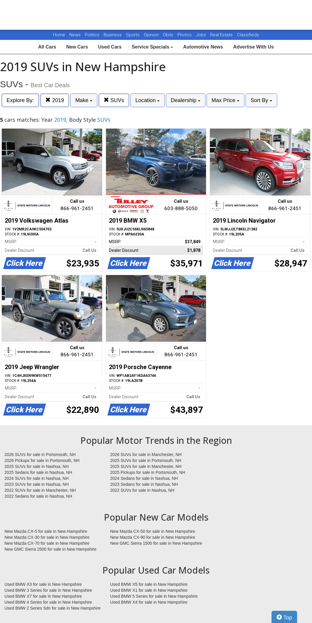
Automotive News (203, 46)
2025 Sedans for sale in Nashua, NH (38, 472)
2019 (54, 100)
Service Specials (152, 46)
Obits (168, 35)
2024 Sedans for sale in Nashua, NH (144, 478)
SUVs (114, 100)
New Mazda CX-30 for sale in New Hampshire (47, 537)
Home (59, 35)
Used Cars (109, 46)
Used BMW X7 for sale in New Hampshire (43, 596)
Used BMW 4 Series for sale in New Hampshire (48, 602)
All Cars (47, 46)
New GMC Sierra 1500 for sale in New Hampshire (156, 543)
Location (147, 100)
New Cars (77, 46)
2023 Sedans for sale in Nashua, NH (144, 484)
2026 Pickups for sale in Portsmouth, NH (41, 460)
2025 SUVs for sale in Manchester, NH (146, 466)
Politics (92, 35)
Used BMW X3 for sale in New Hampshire (43, 584)
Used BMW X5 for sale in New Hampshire (149, 584)
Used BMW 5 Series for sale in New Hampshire (154, 596)
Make (83, 100)
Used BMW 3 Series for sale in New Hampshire (48, 590)
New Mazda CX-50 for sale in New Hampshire (152, 531)
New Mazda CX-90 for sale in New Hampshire (152, 537)
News (75, 35)
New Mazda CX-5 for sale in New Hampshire (45, 531)
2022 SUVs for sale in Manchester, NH (40, 490)
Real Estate (222, 35)
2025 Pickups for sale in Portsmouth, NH (147, 472)
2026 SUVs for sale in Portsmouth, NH (40, 454)
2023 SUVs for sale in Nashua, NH (36, 484)
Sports (133, 35)
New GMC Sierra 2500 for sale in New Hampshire (50, 549)
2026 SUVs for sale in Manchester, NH (146, 454)
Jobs (201, 35)
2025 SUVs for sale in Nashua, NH (36, 466)
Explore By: (20, 100)
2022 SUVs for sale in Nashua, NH (142, 490)
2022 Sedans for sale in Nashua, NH (38, 496)
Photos (185, 35)
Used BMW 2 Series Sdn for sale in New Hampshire (52, 608)
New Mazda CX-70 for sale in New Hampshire (47, 543)
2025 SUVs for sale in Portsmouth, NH (145, 460)
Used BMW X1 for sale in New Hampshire (149, 590)
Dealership (185, 100)
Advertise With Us (253, 46)
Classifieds (248, 35)
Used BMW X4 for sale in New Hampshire (149, 602)
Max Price (225, 100)
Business (113, 35)
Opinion (152, 35)
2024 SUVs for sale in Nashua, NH (36, 478)
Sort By (261, 100)
